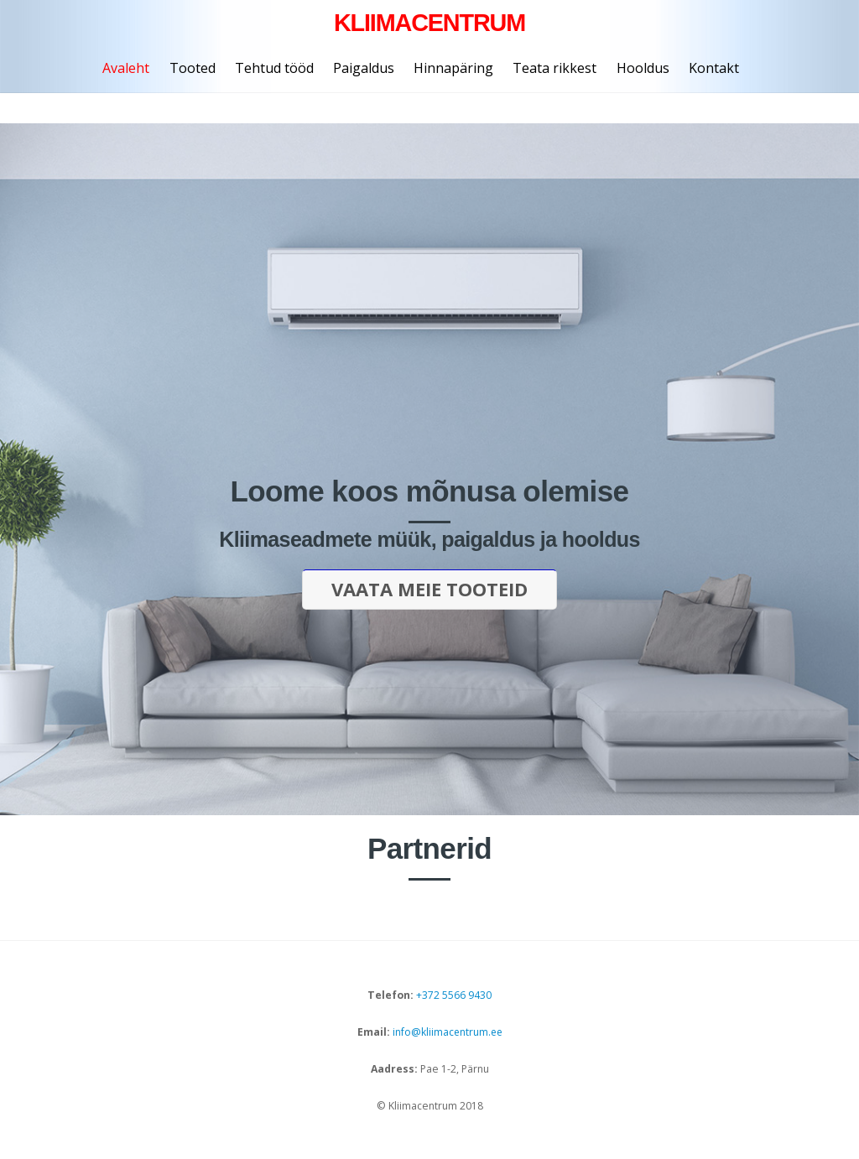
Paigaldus (363, 68)
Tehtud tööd (274, 68)
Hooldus (643, 68)
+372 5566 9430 (454, 997)
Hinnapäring (453, 68)
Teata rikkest (554, 68)
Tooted (192, 68)
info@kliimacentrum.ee (445, 1033)
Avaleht (125, 68)
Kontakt (714, 68)
